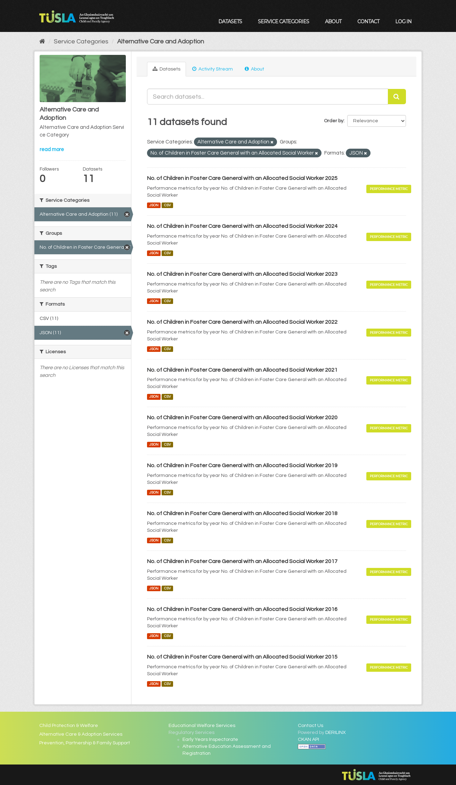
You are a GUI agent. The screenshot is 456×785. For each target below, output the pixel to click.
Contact (368, 21)
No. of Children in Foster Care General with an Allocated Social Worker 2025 (242, 178)
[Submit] (397, 96)
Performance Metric (389, 189)
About (333, 21)
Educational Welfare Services (202, 725)
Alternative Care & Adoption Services (80, 734)
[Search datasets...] (267, 97)
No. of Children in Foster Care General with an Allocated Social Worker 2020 (242, 417)
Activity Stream (212, 69)
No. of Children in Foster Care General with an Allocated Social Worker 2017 (242, 561)
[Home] (42, 41)
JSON (153, 205)
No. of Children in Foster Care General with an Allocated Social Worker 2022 (242, 322)
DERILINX (335, 732)
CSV (167, 205)
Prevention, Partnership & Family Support (84, 743)
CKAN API (308, 739)
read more (52, 149)
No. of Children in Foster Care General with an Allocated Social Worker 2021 (242, 370)
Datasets (230, 21)
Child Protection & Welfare (68, 725)
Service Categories (283, 21)
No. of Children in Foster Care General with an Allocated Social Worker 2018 (242, 513)
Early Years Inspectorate (210, 739)
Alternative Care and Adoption (160, 41)
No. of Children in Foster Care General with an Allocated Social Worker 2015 (242, 657)
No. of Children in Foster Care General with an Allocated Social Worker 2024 (242, 226)
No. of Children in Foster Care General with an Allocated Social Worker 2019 (242, 465)
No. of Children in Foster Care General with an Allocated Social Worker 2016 (242, 609)
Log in (403, 21)
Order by (333, 120)
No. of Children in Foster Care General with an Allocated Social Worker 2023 (242, 274)
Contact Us (310, 725)
